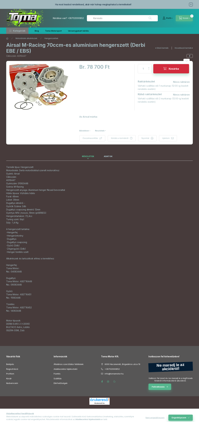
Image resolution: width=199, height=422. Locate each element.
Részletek (99, 131)
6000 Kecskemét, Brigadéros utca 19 (122, 364)
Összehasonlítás (90, 138)
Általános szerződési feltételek (68, 364)
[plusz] (149, 66)
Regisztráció (12, 369)
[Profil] (167, 18)
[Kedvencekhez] (186, 61)
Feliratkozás (158, 386)
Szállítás (58, 378)
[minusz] (149, 71)
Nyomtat (145, 138)
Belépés (10, 364)
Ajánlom (166, 138)
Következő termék (183, 48)
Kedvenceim (12, 383)
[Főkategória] (7, 38)
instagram (108, 381)
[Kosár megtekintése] (184, 18)
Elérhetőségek (60, 383)
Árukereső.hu (99, 403)
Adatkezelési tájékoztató (65, 369)
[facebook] (190, 56)
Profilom (10, 373)
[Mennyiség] (143, 68)
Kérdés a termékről (119, 138)
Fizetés (57, 373)
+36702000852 (76, 18)
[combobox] (122, 18)
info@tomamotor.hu (114, 373)
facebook (102, 381)
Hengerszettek (51, 38)
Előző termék (163, 48)
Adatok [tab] (108, 156)
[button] (17, 31)
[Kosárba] (171, 68)
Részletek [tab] (88, 156)
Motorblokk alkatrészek (26, 38)
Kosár (9, 378)
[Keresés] (150, 18)
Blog (37, 31)
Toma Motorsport (53, 31)
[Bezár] (191, 4)
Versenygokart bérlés (78, 31)
